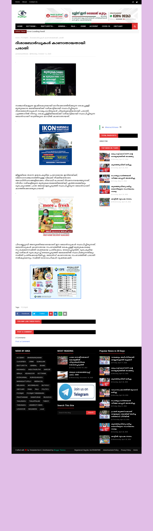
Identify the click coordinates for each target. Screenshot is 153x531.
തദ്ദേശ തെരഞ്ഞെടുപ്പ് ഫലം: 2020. (79, 373)
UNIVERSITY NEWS (35, 405)
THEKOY (46, 401)
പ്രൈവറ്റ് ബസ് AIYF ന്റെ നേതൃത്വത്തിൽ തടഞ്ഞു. (122, 155)
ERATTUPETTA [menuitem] (47, 26)
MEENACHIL (38, 382)
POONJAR (24, 38)
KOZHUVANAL (22, 378)
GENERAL (33, 366)
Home (17, 2)
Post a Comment (22, 342)
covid (42, 409)
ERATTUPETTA (22, 366)
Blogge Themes (60, 450)
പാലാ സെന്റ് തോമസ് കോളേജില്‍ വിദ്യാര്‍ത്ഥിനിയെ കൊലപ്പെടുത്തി (79, 361)
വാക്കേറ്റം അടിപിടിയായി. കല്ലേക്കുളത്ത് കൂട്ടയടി (123, 358)
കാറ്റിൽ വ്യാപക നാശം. (121, 199)
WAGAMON (32, 409)
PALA (37, 389)
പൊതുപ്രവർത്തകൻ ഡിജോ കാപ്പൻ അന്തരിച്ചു (123, 177)
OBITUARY (20, 389)
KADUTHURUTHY (34, 370)
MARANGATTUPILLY (24, 382)
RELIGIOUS (47, 397)
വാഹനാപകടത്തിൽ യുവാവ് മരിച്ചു (124, 391)
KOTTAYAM (42, 374)
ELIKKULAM (41, 362)
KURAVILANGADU (36, 378)
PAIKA (30, 389)
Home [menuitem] (19, 26)
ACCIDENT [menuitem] (94, 26)
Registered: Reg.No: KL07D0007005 (88, 450)
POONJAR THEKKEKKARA (35, 393)
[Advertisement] (118, 75)
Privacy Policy (126, 450)
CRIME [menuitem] (83, 26)
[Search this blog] (71, 413)
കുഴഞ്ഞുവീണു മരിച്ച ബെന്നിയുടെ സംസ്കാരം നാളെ (122, 189)
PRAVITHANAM (22, 397)
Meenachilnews (111, 127)
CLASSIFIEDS (21, 362)
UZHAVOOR (21, 409)
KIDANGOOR (30, 374)
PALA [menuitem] (73, 26)
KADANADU (21, 370)
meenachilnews (22, 54)
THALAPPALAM (34, 401)
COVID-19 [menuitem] (106, 26)
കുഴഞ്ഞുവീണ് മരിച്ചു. (121, 165)
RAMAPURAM (35, 397)
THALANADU (21, 401)
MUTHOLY (45, 386)
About (24, 2)
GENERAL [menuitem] (61, 26)
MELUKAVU (21, 386)
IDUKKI (42, 366)
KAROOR (47, 370)
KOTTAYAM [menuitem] (30, 26)
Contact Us (33, 2)
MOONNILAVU (33, 386)
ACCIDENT (20, 358)
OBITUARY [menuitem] (118, 26)
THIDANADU (21, 405)
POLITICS (45, 389)
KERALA (19, 374)
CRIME (31, 362)
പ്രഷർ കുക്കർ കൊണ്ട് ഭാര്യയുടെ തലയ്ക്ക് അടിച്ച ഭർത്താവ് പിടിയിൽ (123, 414)
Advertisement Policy (110, 450)
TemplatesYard (35, 450)
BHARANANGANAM (35, 358)
